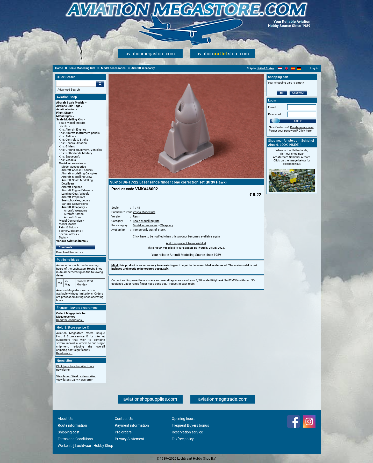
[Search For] (76, 84)
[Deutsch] (299, 68)
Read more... (64, 353)
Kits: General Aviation (73, 143)
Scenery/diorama (70, 231)
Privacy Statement (129, 439)
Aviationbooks (65, 109)
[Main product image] (186, 177)
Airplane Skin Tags (68, 106)
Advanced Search (69, 89)
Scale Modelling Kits (69, 119)
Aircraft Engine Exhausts (77, 190)
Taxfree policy (183, 439)
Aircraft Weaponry (73, 207)
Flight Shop (63, 112)
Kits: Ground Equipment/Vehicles (80, 150)
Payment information (132, 425)
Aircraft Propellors (73, 197)
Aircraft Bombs (74, 214)
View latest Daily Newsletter (74, 380)
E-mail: (272, 107)
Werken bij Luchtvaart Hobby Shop (85, 446)
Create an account (302, 127)
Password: (275, 114)
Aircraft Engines (71, 187)
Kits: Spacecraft (69, 156)
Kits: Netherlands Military (75, 153)
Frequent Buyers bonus (190, 425)
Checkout (298, 92)
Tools (62, 237)
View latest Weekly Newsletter (76, 376)
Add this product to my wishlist (186, 243)
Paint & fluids (67, 227)
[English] (287, 68)
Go (100, 84)
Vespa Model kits (144, 212)
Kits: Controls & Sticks (73, 139)
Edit (281, 92)
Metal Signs (64, 116)
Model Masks (67, 224)
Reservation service (187, 432)
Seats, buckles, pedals (75, 200)
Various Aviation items (71, 241)
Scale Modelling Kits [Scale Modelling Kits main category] (72, 123)
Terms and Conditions (75, 439)
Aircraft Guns (72, 217)
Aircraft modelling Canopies (79, 173)
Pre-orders (123, 432)
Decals (63, 126)
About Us (65, 419)
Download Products (68, 252)
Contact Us (124, 419)
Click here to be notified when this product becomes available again (176, 236)
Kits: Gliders (67, 146)
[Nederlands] (280, 68)
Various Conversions (74, 204)
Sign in (298, 120)
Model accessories (71, 163)
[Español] (293, 68)
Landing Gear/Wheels (75, 193)
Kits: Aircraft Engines (72, 129)
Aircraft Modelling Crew (76, 177)
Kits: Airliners (67, 136)
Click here (305, 130)
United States (265, 68)
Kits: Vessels (67, 160)
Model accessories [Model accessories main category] (73, 166)
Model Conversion (70, 220)
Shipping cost (69, 432)
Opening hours (183, 419)
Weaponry (166, 225)
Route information (72, 425)
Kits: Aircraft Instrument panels (79, 133)
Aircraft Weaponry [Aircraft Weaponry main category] (75, 210)
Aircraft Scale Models (70, 102)
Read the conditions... (70, 320)
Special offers (68, 234)
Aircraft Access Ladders (77, 170)
